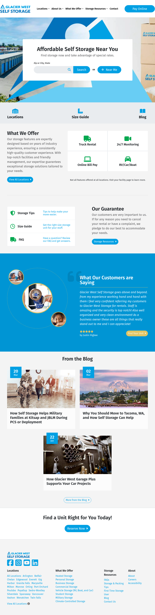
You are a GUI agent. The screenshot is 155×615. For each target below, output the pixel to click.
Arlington (28, 577)
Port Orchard (41, 588)
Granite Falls (23, 584)
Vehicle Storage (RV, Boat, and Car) (74, 591)
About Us (56, 8)
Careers (132, 580)
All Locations (14, 577)
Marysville (37, 584)
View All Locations (20, 179)
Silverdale (12, 595)
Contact (114, 8)
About (131, 577)
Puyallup (22, 591)
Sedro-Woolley (37, 591)
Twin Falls (35, 599)
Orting (29, 588)
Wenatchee (23, 599)
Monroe (20, 588)
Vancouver (37, 595)
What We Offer (73, 8)
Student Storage (64, 595)
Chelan (11, 580)
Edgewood (21, 580)
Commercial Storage (66, 588)
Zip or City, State (42, 63)
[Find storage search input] (49, 69)
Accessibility (135, 584)
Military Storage (64, 599)
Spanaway (25, 595)
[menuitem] (43, 8)
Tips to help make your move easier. (55, 213)
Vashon (11, 599)
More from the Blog (77, 501)
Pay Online (137, 9)
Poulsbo (11, 591)
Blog (106, 599)
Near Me (109, 70)
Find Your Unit (137, 333)
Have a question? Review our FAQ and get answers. (57, 239)
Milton (10, 588)
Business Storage (65, 584)
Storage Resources (95, 8)
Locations (42, 8)
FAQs (106, 581)
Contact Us (110, 603)
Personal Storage (65, 580)
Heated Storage (64, 577)
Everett (33, 580)
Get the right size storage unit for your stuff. (56, 226)
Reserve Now (77, 530)
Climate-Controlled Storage (70, 602)
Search (81, 70)
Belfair (38, 577)
